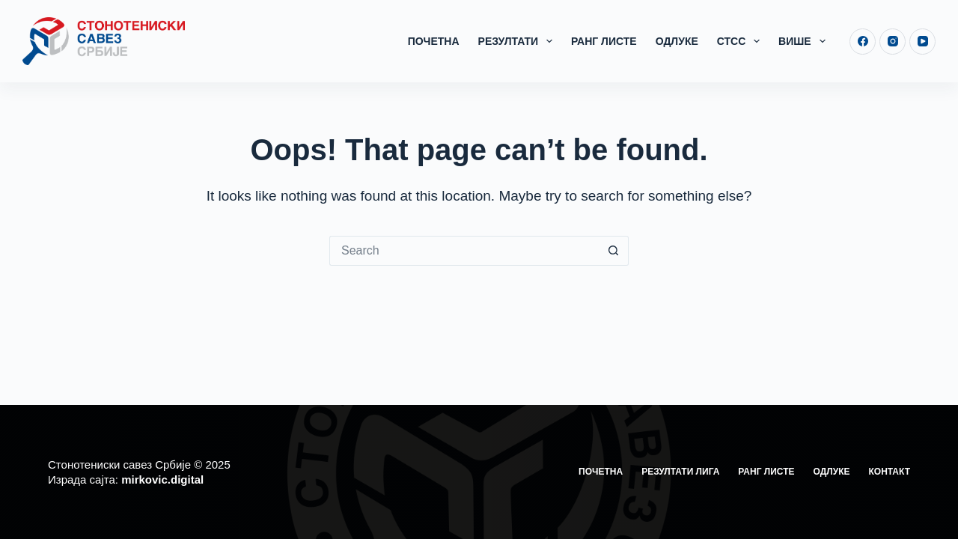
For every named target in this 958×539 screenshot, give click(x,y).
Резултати (518, 41)
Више (804, 41)
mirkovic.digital (162, 479)
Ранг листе (604, 41)
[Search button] (614, 251)
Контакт (889, 471)
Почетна (434, 41)
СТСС (741, 41)
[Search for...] (464, 251)
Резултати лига (680, 471)
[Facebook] (862, 41)
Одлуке (677, 41)
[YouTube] (922, 41)
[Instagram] (892, 41)
